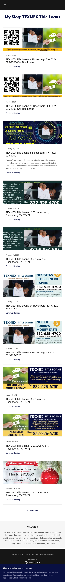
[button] (9, 5)
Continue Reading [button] (13, 66)
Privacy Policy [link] (32, 573)
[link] (32, 50)
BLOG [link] (32, 576)
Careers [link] (32, 570)
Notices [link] (32, 568)
